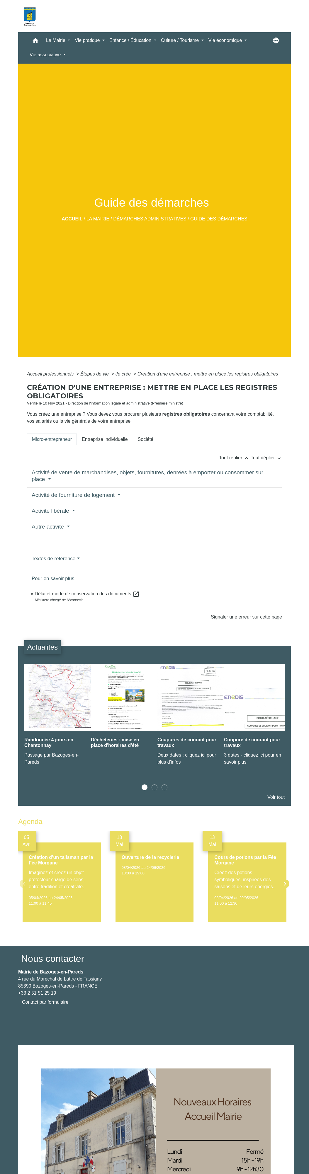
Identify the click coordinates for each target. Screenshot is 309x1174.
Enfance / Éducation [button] (131, 40)
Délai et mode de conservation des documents (87, 593)
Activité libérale (51, 511)
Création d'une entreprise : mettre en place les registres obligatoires (207, 373)
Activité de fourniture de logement (74, 495)
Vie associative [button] (46, 54)
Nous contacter (52, 958)
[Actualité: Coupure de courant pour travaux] (254, 718)
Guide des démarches (218, 218)
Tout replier (235, 457)
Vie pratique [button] (88, 40)
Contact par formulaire (45, 1002)
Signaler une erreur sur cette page (246, 616)
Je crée (124, 373)
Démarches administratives (149, 218)
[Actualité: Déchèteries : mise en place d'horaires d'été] (121, 710)
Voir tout (276, 797)
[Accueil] (29, 16)
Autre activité (48, 527)
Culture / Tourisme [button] (180, 40)
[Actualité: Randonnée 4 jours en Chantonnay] (54, 718)
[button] (35, 42)
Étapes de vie (95, 373)
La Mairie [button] (56, 40)
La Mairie (97, 218)
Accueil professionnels (51, 373)
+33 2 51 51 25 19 (37, 992)
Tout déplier (266, 457)
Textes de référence (53, 558)
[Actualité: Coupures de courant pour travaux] (187, 718)
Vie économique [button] (225, 40)
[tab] (52, 439)
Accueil (72, 218)
